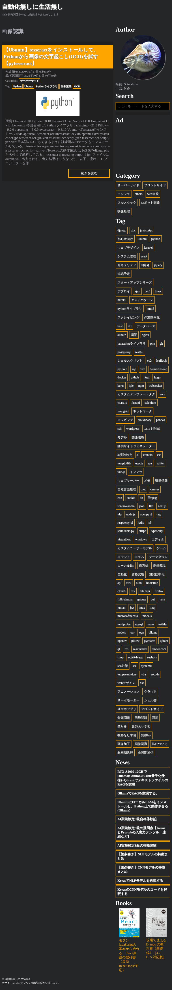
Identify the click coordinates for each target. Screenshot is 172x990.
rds (126, 649)
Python (17, 86)
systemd (146, 666)
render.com (159, 649)
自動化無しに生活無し (32, 6)
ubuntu (142, 239)
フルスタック (126, 202)
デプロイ (123, 291)
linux (158, 291)
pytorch (122, 369)
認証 (134, 335)
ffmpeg (152, 497)
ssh (119, 428)
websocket (155, 385)
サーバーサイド (29, 80)
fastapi (135, 402)
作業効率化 (152, 317)
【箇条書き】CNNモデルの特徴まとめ (141, 869)
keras (120, 385)
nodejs (121, 632)
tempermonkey (126, 674)
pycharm (149, 640)
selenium (150, 402)
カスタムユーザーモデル (134, 548)
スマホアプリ (126, 709)
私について (160, 744)
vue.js (121, 472)
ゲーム (161, 548)
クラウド (150, 691)
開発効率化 (156, 574)
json (141, 506)
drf (130, 326)
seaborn (152, 657)
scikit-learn (135, 657)
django (121, 230)
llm (151, 506)
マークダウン (158, 557)
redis (141, 522)
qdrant (164, 640)
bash (120, 326)
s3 (149, 522)
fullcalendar (125, 599)
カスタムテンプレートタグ (136, 394)
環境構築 (161, 480)
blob (139, 583)
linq (152, 607)
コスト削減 (152, 428)
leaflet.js (161, 360)
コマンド (123, 557)
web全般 (153, 194)
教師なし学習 (126, 735)
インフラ (123, 194)
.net (143, 489)
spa (150, 463)
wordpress (132, 428)
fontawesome (125, 506)
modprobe (123, 624)
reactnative (140, 649)
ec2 (149, 360)
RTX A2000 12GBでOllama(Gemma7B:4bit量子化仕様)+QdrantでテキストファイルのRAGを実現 (142, 778)
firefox (159, 591)
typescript (157, 531)
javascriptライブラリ (131, 343)
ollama (152, 632)
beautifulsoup (158, 369)
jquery (158, 265)
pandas (160, 420)
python (155, 239)
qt (118, 649)
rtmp (120, 657)
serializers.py (125, 531)
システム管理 (126, 256)
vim (142, 369)
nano (150, 624)
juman (121, 607)
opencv (122, 640)
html (146, 377)
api (119, 583)
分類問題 (123, 717)
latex (142, 607)
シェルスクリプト (129, 360)
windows (141, 539)
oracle (139, 463)
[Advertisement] (143, 148)
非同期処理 (125, 752)
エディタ (157, 539)
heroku (121, 300)
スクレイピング (128, 317)
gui (153, 599)
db (141, 497)
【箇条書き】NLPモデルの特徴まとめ (142, 856)
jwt (132, 607)
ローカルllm (125, 565)
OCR (77, 86)
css (159, 455)
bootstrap (152, 583)
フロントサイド (155, 185)
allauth (121, 335)
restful (139, 352)
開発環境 (137, 437)
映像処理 (123, 211)
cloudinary (144, 420)
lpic (131, 385)
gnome (141, 599)
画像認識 (65, 86)
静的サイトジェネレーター (136, 446)
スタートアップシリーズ (134, 282)
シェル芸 (150, 700)
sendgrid (122, 411)
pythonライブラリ (129, 308)
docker (121, 377)
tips (133, 230)
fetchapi (145, 591)
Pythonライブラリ (47, 86)
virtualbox (124, 539)
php (152, 343)
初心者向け (125, 239)
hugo (157, 377)
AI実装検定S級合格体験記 (137, 819)
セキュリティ (126, 265)
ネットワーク (142, 411)
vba (143, 674)
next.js (162, 506)
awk (128, 583)
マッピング (125, 420)
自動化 (122, 574)
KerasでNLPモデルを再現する (140, 880)
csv (133, 591)
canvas (154, 489)
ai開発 (145, 265)
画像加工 (123, 744)
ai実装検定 (124, 455)
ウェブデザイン (128, 247)
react (144, 256)
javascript (146, 230)
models (147, 616)
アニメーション (128, 691)
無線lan (146, 735)
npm (141, 385)
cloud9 (121, 591)
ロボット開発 (150, 202)
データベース (145, 326)
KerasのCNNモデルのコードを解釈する (142, 892)
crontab (148, 455)
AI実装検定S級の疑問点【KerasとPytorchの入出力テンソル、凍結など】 (141, 832)
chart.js (122, 402)
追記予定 (123, 273)
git (161, 343)
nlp (119, 514)
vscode (154, 674)
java (162, 599)
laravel (148, 247)
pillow (135, 640)
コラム (139, 557)
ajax (137, 291)
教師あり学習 (140, 726)
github (135, 377)
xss (142, 683)
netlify (162, 624)
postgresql (124, 352)
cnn (119, 497)
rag (159, 514)
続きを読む (89, 173)
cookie (131, 497)
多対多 (122, 726)
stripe (142, 531)
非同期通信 (145, 752)
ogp (141, 632)
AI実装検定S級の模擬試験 (137, 845)
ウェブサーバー (128, 480)
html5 (150, 308)
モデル (122, 437)
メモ (147, 480)
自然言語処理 (126, 489)
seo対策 (122, 666)
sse (134, 666)
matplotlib (124, 463)
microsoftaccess (127, 616)
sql (134, 369)
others (138, 194)
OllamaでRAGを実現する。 (138, 793)
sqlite (160, 463)
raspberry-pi (125, 522)
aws (162, 394)
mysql (139, 624)
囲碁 (155, 717)
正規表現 (159, 565)
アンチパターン (142, 300)
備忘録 (143, 565)
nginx (145, 335)
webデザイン (126, 683)
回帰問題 (141, 717)
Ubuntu (28, 86)
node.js (130, 514)
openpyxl (146, 514)
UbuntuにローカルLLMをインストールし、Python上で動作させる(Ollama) (142, 806)
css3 (147, 291)
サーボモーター (128, 700)
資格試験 (137, 574)
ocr (132, 632)
